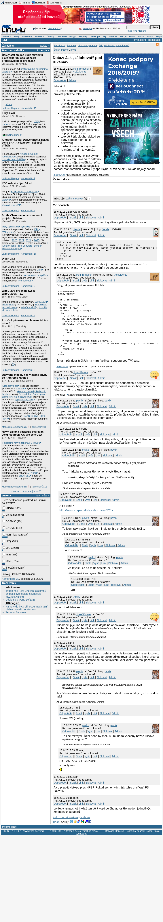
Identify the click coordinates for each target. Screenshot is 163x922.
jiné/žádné (10, 567)
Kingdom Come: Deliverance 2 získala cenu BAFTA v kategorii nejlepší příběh (25, 142)
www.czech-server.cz (33, 848)
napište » (44, 45)
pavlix (79, 417)
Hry (104, 36)
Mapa (158, 36)
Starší (37, 491)
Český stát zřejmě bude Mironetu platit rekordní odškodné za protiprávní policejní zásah (22, 58)
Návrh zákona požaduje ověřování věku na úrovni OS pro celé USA (23, 433)
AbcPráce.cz (53, 2)
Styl (4, 39)
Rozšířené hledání (136, 30)
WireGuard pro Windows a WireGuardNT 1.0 (18, 292)
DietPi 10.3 (8, 258)
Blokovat (91, 217)
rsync (73, 49)
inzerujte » (43, 50)
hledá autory (54, 28)
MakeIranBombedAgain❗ (15, 427)
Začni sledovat (74, 198)
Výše (85, 284)
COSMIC (9, 521)
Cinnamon (10, 514)
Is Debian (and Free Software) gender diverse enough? (25, 246)
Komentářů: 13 (39, 486)
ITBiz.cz (24, 2)
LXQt (37, 121)
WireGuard (41, 301)
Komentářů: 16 (28, 253)
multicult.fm (59, 175)
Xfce (7, 561)
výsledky (25, 226)
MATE (8, 547)
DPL (36, 229)
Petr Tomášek (81, 68)
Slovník (113, 36)
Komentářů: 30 (10, 578)
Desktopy (95, 36)
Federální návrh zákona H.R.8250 (21, 442)
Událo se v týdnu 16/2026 (20, 599)
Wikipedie (7, 232)
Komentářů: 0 (14, 135)
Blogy (72, 36)
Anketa (6, 495)
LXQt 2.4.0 (8, 113)
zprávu (6, 199)
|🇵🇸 (3, 135)
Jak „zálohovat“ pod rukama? (114, 45)
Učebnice (62, 36)
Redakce (109, 848)
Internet (65, 49)
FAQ (16, 36)
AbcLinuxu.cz (9, 2)
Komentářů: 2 (28, 210)
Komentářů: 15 (28, 108)
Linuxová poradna (87, 45)
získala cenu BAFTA (13, 159)
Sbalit (73, 217)
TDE (7, 554)
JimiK (76, 613)
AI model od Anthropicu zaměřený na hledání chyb (23, 395)
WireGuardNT (28, 307)
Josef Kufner (80, 389)
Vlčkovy (20, 388)
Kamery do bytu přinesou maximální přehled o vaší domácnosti (26, 608)
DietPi (40, 269)
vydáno (6, 124)
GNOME (9, 527)
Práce (150, 36)
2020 (14, 240)
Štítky (57, 49)
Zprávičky (8, 45)
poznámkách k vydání (35, 275)
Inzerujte (87, 28)
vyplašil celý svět (24, 399)
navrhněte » (42, 495)
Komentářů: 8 (38, 427)
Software (39, 36)
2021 (21, 240)
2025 (36, 240)
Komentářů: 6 (28, 370)
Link (81, 217)
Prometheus (24, 280)
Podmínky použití (135, 848)
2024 (28, 240)
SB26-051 (24, 475)
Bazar (132, 36)
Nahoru (85, 834)
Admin (72, 80)
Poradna (7, 36)
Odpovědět (60, 80)
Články (50, 36)
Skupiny (82, 36)
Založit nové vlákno (65, 834)
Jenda (105, 229)
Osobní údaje (153, 848)
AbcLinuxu (13, 587)
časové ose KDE (11, 205)
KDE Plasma (11, 534)
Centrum (16, 491)
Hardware (27, 36)
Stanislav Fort (10, 385)
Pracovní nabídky (13, 50)
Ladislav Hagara (10, 108)
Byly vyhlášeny (10, 226)
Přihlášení (140, 39)
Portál (141, 36)
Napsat (27, 491)
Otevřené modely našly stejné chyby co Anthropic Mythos (24, 376)
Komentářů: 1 (28, 178)
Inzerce (120, 848)
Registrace (154, 39)
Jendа (76, 229)
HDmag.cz (38, 2)
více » (9, 104)
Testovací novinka (15, 612)
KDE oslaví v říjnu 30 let (17, 183)
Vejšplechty (79, 71)
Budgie (8, 507)
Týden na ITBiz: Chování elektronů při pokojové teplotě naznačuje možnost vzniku (25, 593)
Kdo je (123, 36)
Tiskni (56, 839)
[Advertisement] (95, 188)
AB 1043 (32, 473)
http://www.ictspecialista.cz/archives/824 (85, 527)
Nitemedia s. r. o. (72, 848)
